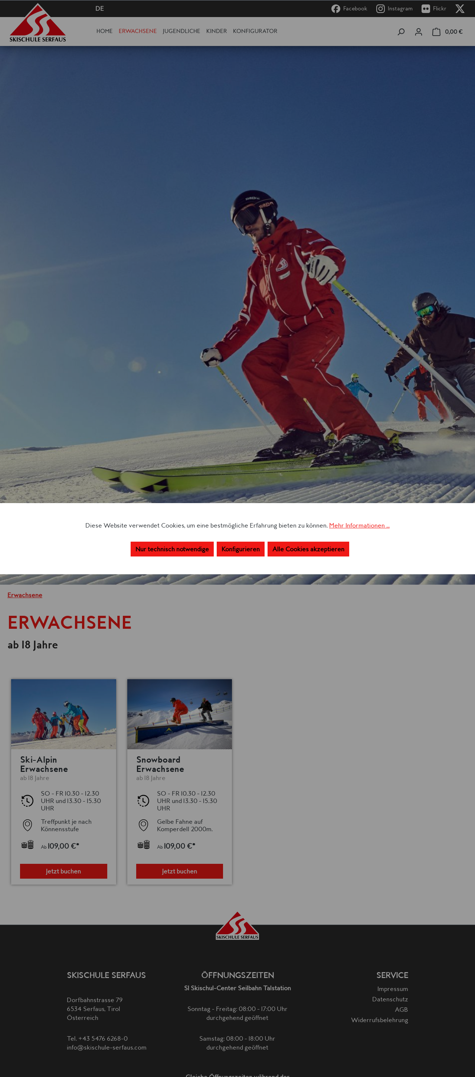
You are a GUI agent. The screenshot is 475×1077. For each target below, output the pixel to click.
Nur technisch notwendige (172, 549)
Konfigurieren (241, 549)
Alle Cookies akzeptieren (308, 549)
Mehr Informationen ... (359, 525)
